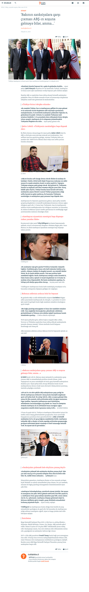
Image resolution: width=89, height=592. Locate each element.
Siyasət (23, 11)
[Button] (58, 37)
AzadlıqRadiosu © (26, 28)
